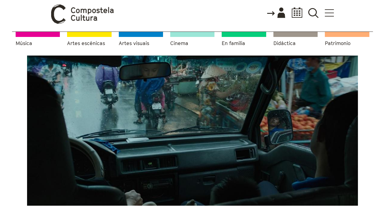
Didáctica (284, 43)
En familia (233, 43)
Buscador (313, 13)
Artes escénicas (86, 43)
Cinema (179, 43)
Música (24, 43)
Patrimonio (337, 43)
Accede (275, 13)
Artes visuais (134, 43)
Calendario (295, 13)
